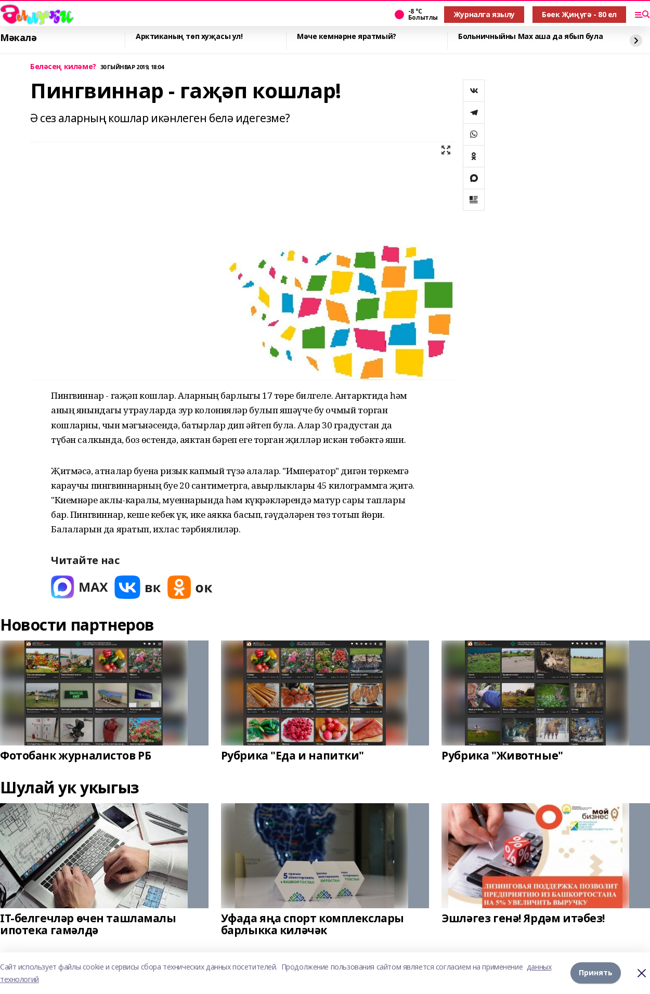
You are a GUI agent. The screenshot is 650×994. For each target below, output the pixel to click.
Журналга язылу (484, 14)
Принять (596, 973)
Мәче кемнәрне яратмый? (346, 36)
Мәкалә (18, 38)
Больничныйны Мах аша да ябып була (530, 36)
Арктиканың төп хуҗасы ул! (189, 36)
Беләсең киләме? (63, 66)
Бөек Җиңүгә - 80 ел (579, 14)
